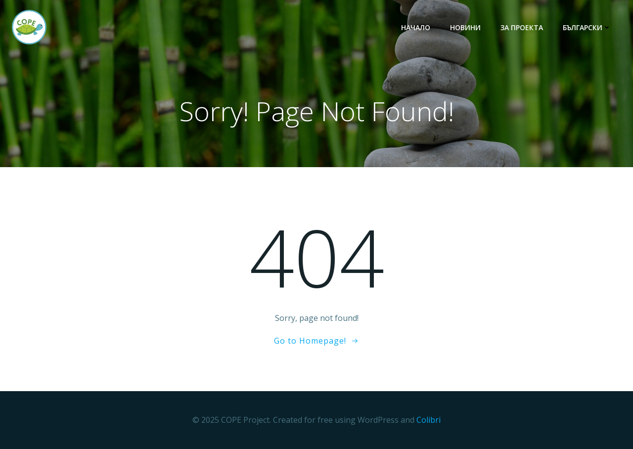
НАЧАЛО (415, 27)
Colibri (428, 419)
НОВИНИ (465, 27)
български (587, 27)
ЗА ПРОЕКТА (521, 27)
